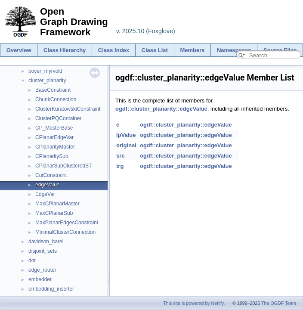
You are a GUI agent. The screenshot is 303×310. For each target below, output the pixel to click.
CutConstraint (51, 175)
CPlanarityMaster (55, 147)
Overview (18, 50)
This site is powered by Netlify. (194, 303)
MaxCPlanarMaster (57, 204)
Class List (155, 50)
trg (120, 166)
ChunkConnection (55, 99)
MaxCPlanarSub (54, 213)
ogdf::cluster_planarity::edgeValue (161, 108)
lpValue (126, 135)
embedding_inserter (51, 289)
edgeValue (47, 185)
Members (192, 50)
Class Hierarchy (64, 50)
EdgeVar (45, 194)
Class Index (113, 50)
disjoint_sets (42, 251)
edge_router (42, 270)
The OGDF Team (278, 303)
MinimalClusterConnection (65, 232)
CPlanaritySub (51, 156)
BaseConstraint (53, 90)
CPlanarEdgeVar (54, 137)
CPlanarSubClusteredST (63, 166)
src (120, 155)
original (126, 145)
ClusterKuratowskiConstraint (67, 109)
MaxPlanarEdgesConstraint (66, 223)
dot (32, 260)
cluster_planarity (47, 81)
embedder (40, 279)
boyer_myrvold (45, 71)
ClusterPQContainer (58, 118)
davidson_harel (45, 242)
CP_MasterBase (54, 128)
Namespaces (234, 50)
